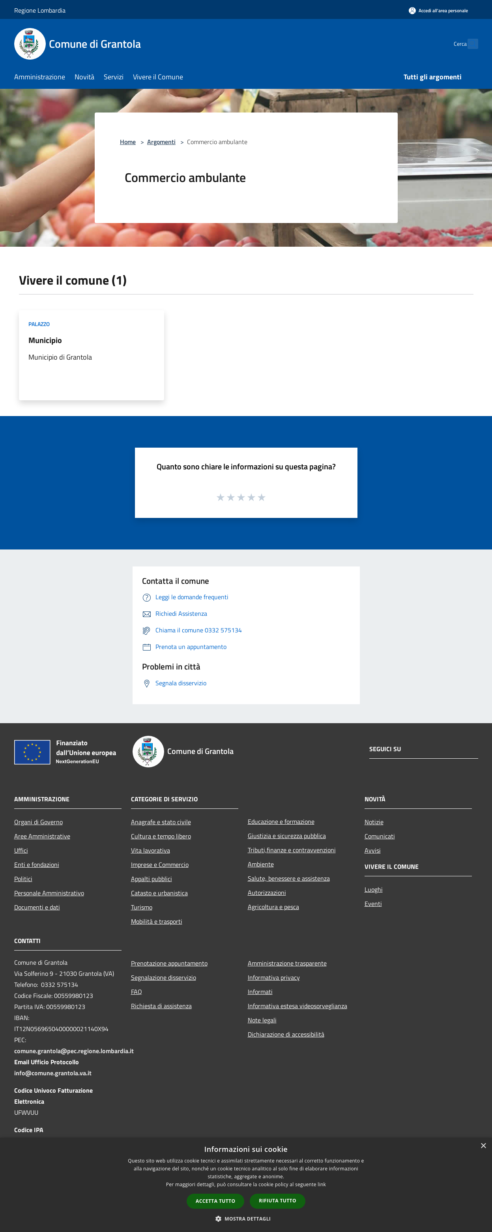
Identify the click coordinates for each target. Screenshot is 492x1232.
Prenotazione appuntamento (169, 963)
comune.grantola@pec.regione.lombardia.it (74, 1051)
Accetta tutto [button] (215, 1201)
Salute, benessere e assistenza (289, 878)
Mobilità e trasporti (156, 921)
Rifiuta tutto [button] (277, 1200)
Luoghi (374, 889)
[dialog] (246, 1185)
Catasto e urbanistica (159, 893)
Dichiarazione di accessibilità (286, 1034)
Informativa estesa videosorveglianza (297, 1006)
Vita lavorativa (150, 850)
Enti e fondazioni (36, 864)
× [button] (483, 1146)
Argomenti (161, 141)
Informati (260, 991)
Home (128, 141)
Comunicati (380, 836)
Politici (23, 878)
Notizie (374, 822)
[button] (246, 1219)
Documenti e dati (37, 907)
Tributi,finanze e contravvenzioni (292, 850)
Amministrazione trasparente (287, 963)
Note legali (262, 1020)
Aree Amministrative (42, 836)
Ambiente (261, 864)
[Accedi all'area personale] (438, 10)
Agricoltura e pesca (273, 906)
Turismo (141, 907)
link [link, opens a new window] (322, 1184)
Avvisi (373, 850)
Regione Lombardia (39, 10)
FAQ (136, 991)
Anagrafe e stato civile (161, 822)
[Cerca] (468, 43)
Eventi (373, 903)
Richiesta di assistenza (161, 1006)
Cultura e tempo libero (161, 836)
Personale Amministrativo (49, 893)
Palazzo (39, 324)
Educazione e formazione (281, 821)
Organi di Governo (38, 822)
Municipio (45, 340)
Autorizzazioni (267, 892)
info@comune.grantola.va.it (53, 1073)
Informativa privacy (274, 977)
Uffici (21, 850)
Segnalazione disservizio (163, 977)
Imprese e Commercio (160, 864)
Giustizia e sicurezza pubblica (287, 835)
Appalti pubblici (151, 878)
